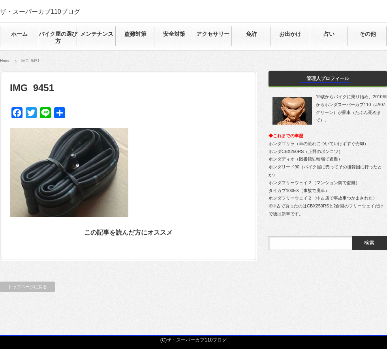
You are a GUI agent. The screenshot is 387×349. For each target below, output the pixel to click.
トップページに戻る (27, 286)
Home (5, 61)
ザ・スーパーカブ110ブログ (40, 11)
